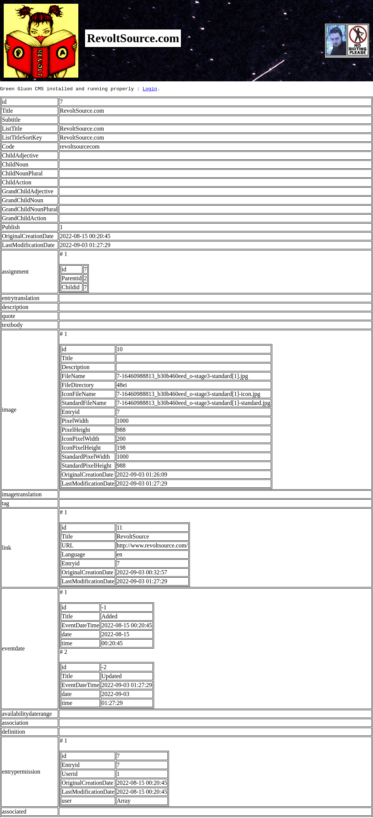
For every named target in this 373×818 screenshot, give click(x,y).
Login (149, 89)
